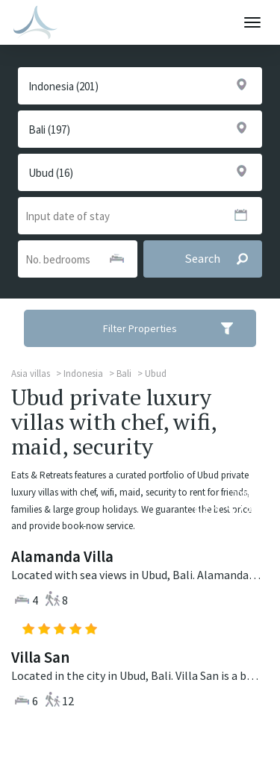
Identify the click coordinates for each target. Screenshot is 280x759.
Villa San (40, 657)
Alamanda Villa (62, 556)
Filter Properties (177, 328)
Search (222, 259)
